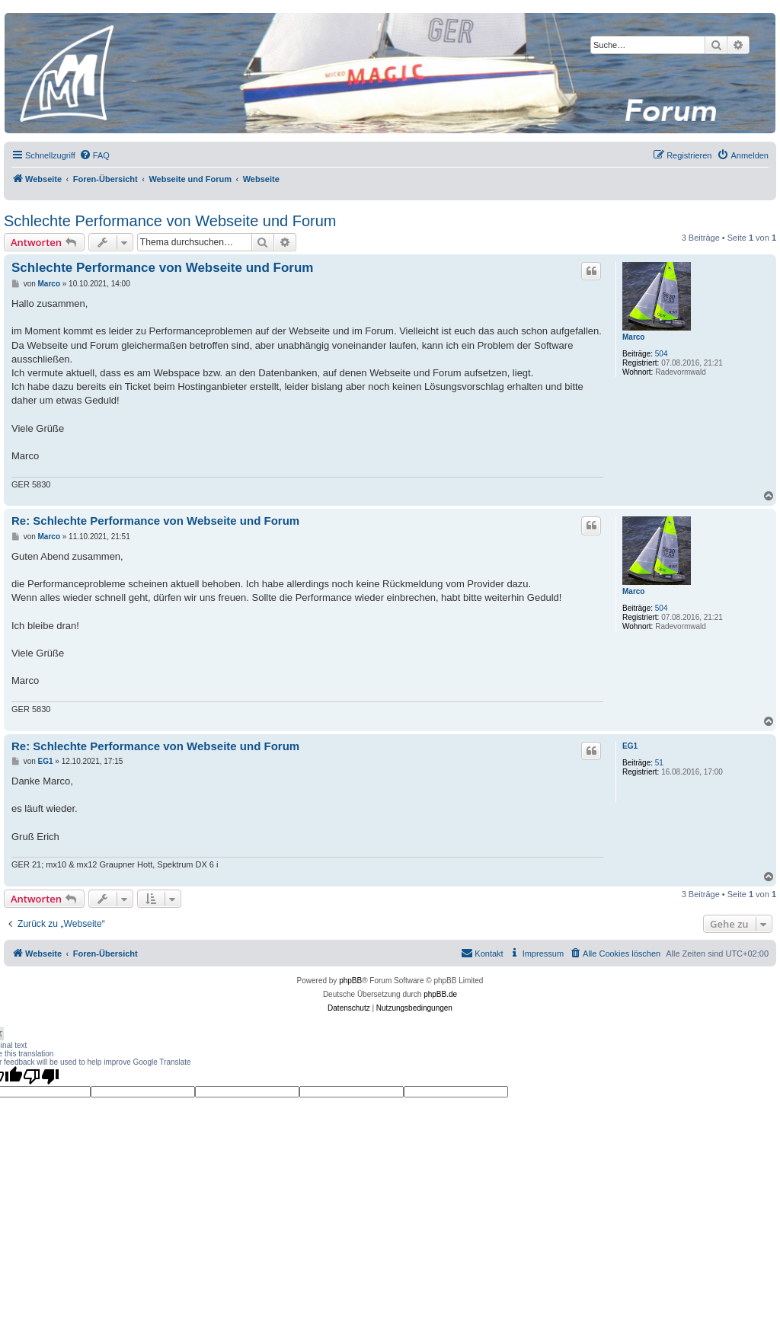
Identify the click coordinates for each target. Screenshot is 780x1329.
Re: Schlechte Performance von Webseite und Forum (155, 520)
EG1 (630, 746)
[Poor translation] (41, 1076)
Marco (633, 337)
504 (661, 354)
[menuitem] (94, 155)
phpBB (350, 980)
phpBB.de (440, 994)
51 (659, 763)
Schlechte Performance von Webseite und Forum (170, 220)
